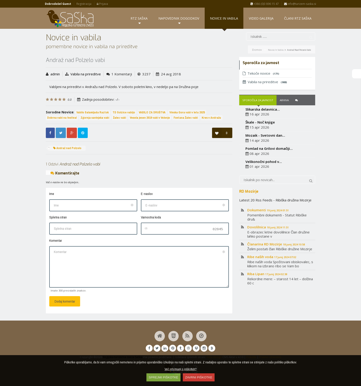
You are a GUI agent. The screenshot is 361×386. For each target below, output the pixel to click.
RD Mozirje (248, 191)
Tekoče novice (261, 73)
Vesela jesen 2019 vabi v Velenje (150, 118)
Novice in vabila (276, 49)
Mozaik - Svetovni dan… (265, 135)
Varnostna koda (151, 217)
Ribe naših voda (271, 257)
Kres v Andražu (211, 118)
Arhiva (284, 100)
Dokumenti (268, 210)
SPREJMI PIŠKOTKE (163, 377)
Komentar (55, 240)
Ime (51, 193)
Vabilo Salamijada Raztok (92, 112)
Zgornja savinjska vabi (95, 118)
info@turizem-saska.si (300, 4)
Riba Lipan (267, 273)
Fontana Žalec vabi (186, 118)
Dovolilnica (268, 227)
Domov (257, 49)
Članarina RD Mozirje (276, 244)
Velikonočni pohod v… (263, 161)
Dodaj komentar (65, 301)
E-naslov (147, 193)
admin (55, 74)
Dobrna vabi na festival (62, 118)
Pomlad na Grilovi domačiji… (269, 148)
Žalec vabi (119, 118)
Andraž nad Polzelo (67, 148)
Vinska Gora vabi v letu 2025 (187, 112)
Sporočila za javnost (257, 100)
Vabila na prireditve (85, 74)
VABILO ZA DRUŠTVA (152, 112)
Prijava (102, 4)
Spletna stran (58, 217)
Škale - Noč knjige (260, 122)
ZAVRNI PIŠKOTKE (198, 377)
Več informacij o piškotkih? (181, 369)
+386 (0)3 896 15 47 (264, 4)
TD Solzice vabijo (124, 112)
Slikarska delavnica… (262, 109)
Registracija (83, 4)
